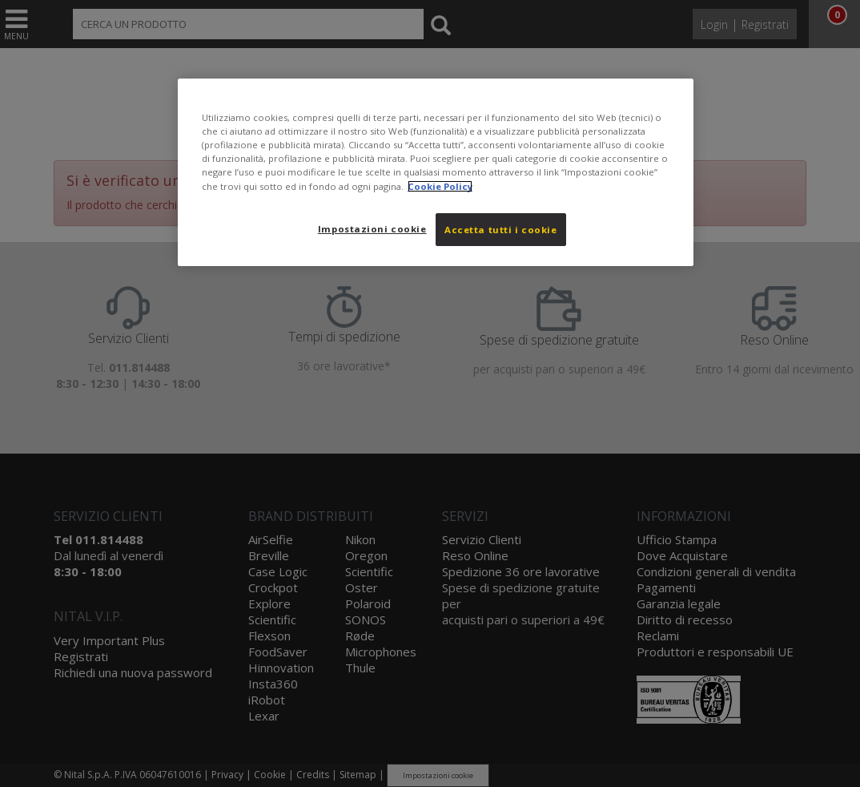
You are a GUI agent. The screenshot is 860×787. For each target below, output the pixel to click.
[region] (435, 172)
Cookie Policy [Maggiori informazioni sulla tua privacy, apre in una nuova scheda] (440, 186)
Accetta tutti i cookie (500, 230)
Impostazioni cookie (372, 229)
